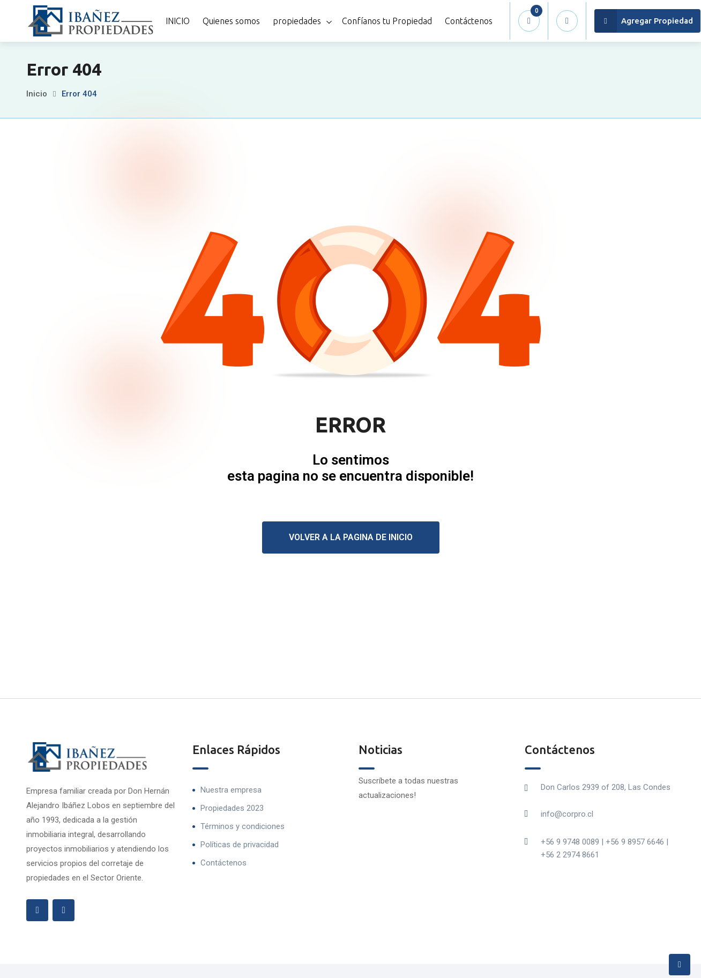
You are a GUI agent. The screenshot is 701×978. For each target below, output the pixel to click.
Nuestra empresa (231, 790)
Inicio (36, 94)
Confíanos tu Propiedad (387, 21)
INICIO (178, 21)
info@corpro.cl (567, 814)
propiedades (297, 21)
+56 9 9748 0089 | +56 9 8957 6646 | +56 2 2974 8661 (604, 848)
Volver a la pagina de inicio (351, 537)
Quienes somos (231, 21)
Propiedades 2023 (232, 808)
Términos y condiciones (242, 826)
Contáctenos (469, 21)
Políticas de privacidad (239, 844)
